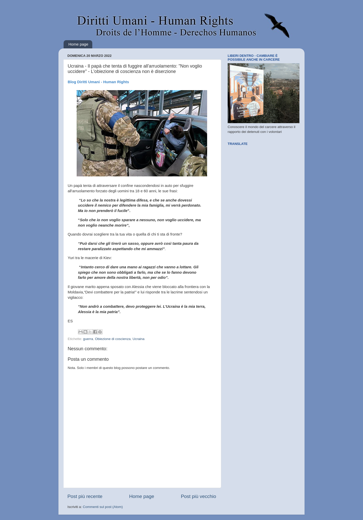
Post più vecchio (198, 496)
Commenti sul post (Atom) (103, 507)
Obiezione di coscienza (113, 339)
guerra (88, 339)
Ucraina (139, 339)
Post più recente (85, 496)
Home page (78, 44)
